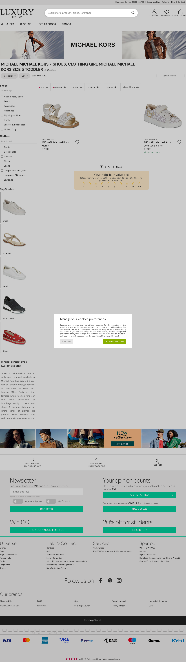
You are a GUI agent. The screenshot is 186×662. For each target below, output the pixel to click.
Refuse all (66, 341)
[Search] (133, 13)
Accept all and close (115, 341)
